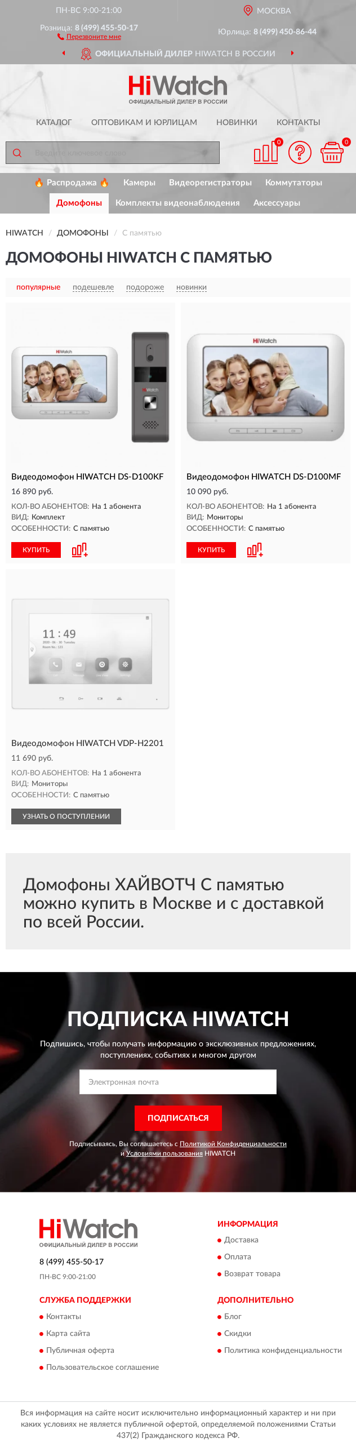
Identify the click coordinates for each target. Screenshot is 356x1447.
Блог (233, 1317)
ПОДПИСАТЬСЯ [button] (178, 1118)
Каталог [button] (54, 123)
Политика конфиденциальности (283, 1351)
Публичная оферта (80, 1351)
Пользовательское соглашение (102, 1367)
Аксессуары (276, 203)
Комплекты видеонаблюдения (177, 203)
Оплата (237, 1258)
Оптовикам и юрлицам (144, 123)
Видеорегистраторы (210, 183)
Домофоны (79, 203)
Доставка (241, 1241)
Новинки (236, 123)
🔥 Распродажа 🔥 (72, 183)
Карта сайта (68, 1334)
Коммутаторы (293, 183)
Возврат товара (252, 1275)
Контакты (299, 123)
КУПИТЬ (36, 550)
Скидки (237, 1334)
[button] (89, 36)
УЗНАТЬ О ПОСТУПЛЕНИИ (66, 816)
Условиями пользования (164, 1153)
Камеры (139, 183)
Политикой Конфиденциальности (233, 1143)
